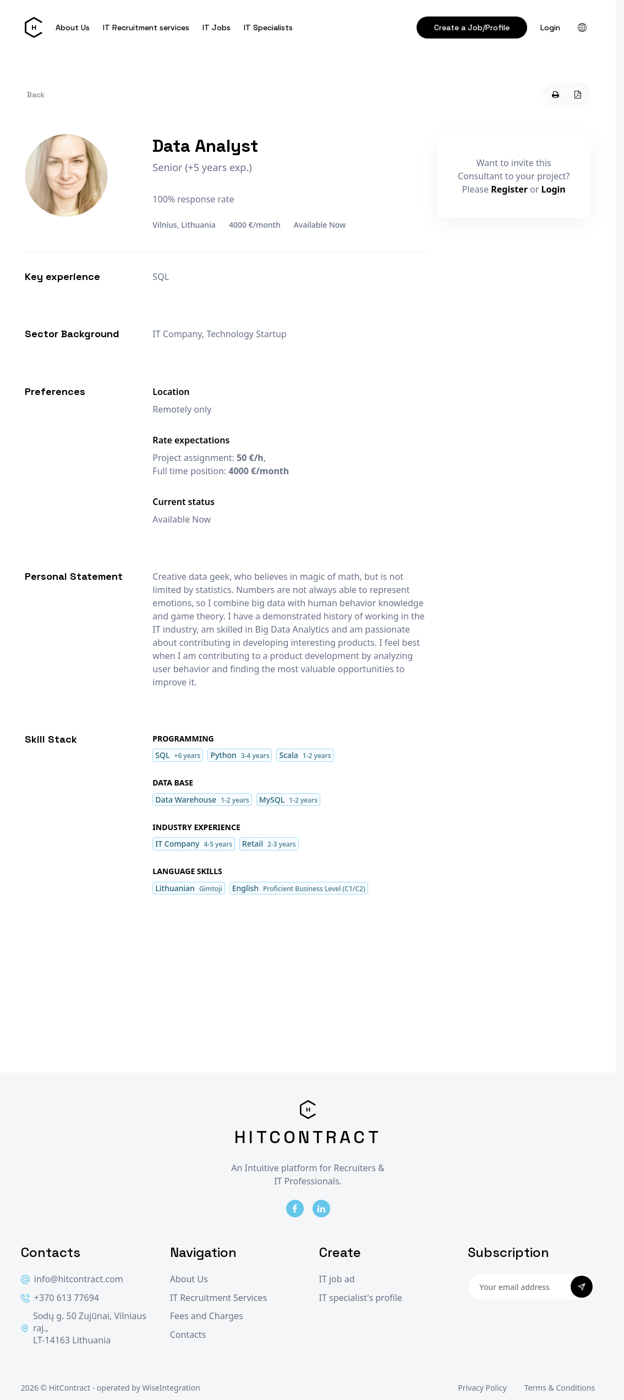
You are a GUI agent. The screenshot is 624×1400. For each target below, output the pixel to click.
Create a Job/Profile (472, 27)
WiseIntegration (171, 1387)
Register (509, 189)
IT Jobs (216, 27)
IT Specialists (268, 27)
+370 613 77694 (60, 1298)
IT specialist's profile (360, 1298)
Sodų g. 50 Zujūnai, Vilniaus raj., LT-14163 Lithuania (83, 1328)
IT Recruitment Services (218, 1298)
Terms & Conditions (559, 1387)
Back (36, 95)
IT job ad (337, 1279)
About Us (73, 27)
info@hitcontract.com (72, 1279)
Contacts (188, 1335)
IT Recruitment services (146, 27)
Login (550, 27)
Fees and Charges (206, 1316)
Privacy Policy (482, 1387)
